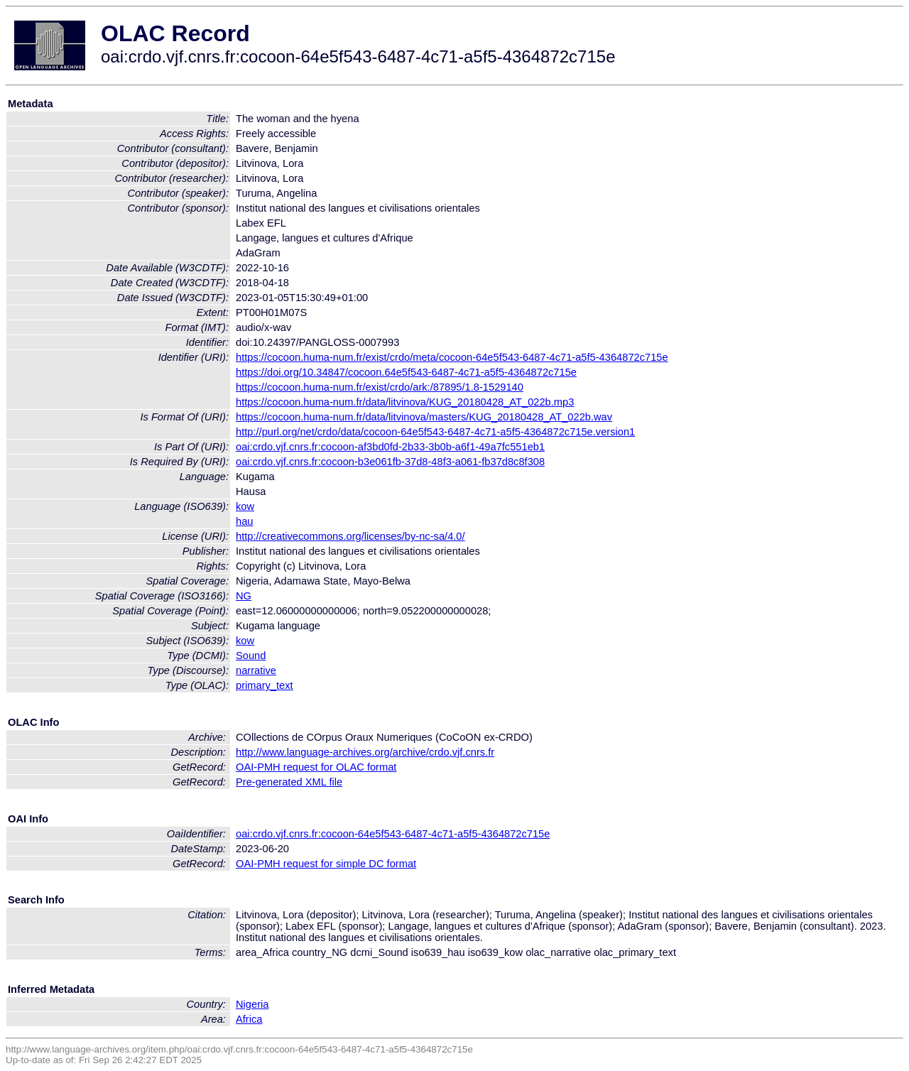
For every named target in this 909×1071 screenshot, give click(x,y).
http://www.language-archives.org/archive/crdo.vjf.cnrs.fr (365, 752)
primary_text (264, 685)
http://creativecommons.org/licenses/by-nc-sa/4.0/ (350, 536)
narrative (256, 670)
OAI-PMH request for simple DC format (326, 863)
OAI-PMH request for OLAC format (316, 767)
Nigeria (252, 1004)
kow (245, 506)
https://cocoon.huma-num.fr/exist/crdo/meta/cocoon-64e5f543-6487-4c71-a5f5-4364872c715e (452, 357)
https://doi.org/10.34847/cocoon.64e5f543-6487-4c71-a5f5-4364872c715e (406, 372)
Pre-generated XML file (289, 782)
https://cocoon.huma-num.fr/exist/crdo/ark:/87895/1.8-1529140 (379, 387)
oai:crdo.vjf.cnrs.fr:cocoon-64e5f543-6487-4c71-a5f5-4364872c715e (393, 833)
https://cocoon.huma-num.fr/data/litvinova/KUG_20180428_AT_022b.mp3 (405, 402)
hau (244, 521)
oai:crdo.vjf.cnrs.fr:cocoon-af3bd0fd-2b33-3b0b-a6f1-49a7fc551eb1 (390, 446)
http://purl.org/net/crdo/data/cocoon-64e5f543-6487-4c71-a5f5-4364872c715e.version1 (435, 431)
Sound (251, 655)
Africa (249, 1019)
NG (243, 596)
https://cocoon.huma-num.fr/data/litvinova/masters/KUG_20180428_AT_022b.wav (424, 417)
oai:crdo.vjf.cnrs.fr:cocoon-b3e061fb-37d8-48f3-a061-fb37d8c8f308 (390, 461)
